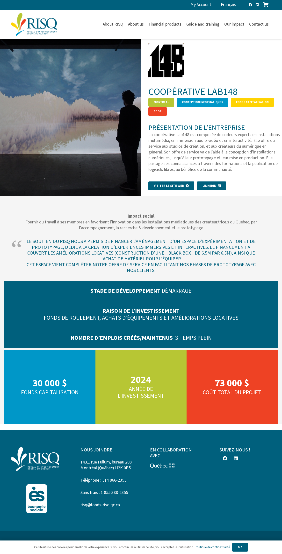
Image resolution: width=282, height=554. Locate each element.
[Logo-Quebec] (176, 466)
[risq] (34, 24)
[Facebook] (250, 4)
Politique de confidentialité (212, 547)
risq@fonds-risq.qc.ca (100, 505)
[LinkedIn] (257, 4)
